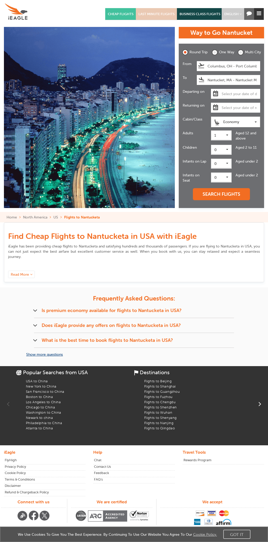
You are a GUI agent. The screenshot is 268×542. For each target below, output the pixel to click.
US (55, 217)
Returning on (193, 105)
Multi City (249, 52)
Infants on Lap (194, 161)
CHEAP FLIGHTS (120, 14)
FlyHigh (11, 460)
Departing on (193, 91)
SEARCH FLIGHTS (221, 194)
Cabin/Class (192, 119)
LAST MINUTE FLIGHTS (156, 14)
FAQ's (98, 479)
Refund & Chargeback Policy (27, 492)
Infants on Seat (191, 178)
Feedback (101, 473)
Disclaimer (13, 485)
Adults (188, 133)
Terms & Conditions (20, 479)
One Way (223, 52)
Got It (237, 534)
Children (190, 147)
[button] (233, 14)
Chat (97, 460)
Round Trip (193, 52)
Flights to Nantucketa (82, 217)
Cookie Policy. (205, 534)
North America (35, 217)
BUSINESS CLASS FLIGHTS (200, 14)
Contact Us (102, 466)
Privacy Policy (15, 466)
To (185, 77)
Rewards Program (197, 460)
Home (12, 217)
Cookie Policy (15, 473)
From (187, 63)
